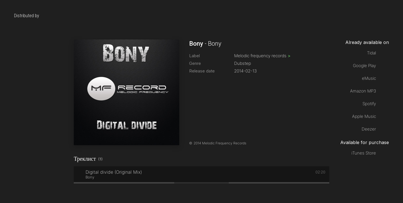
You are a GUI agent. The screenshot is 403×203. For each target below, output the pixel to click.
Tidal (371, 53)
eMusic (369, 78)
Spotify (369, 103)
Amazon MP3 (363, 91)
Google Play (364, 65)
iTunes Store (363, 153)
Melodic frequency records (262, 55)
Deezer (369, 129)
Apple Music (364, 116)
